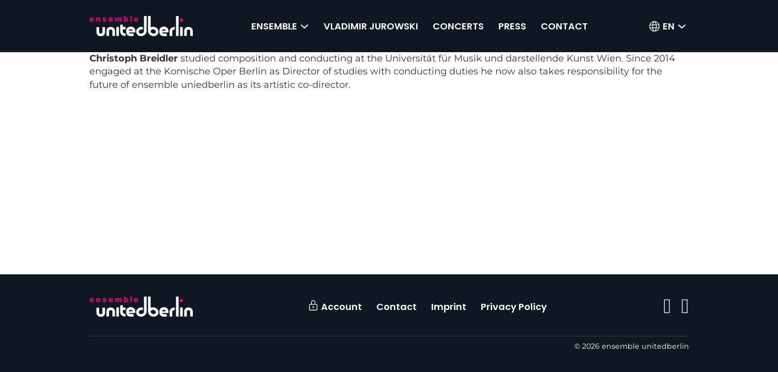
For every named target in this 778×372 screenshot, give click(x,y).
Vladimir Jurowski (371, 26)
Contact (564, 26)
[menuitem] (669, 26)
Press (512, 26)
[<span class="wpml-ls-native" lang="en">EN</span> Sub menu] (682, 26)
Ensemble (274, 26)
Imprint (448, 306)
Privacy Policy (514, 306)
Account (341, 306)
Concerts (458, 26)
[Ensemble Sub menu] (304, 26)
